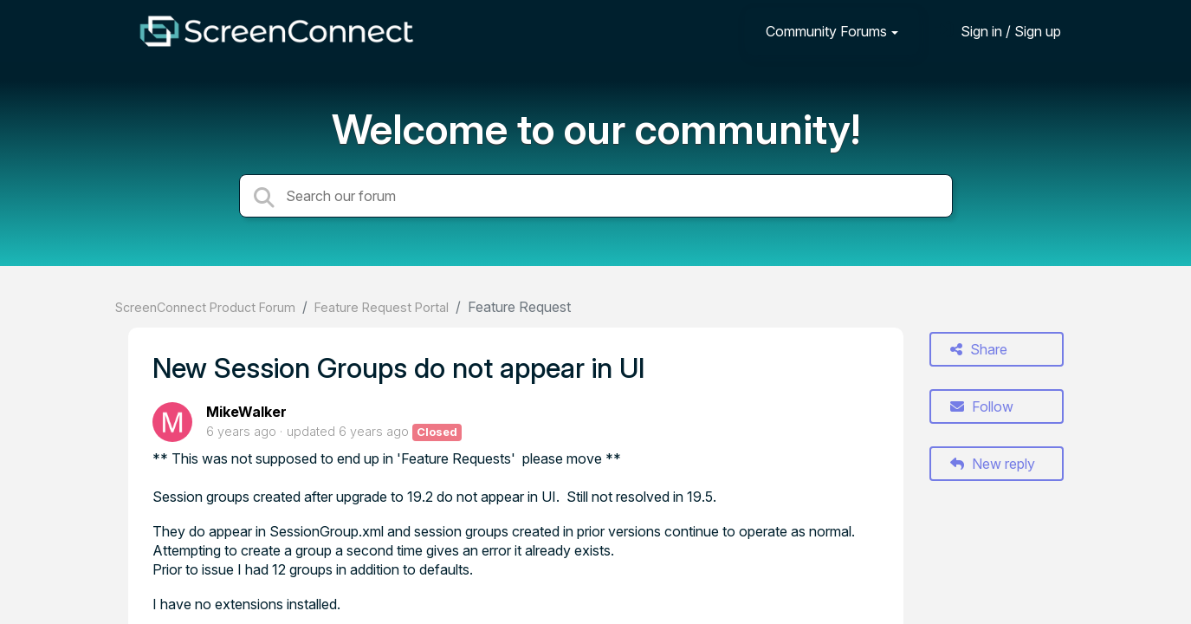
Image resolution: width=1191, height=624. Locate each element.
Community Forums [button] (826, 31)
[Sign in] (998, 31)
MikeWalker (246, 411)
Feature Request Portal (381, 307)
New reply (992, 463)
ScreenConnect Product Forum (205, 307)
